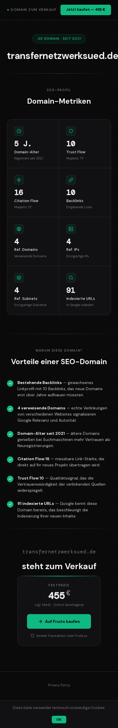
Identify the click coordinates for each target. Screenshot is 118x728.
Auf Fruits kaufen (59, 621)
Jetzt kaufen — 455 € (86, 9)
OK (58, 719)
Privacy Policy (59, 685)
